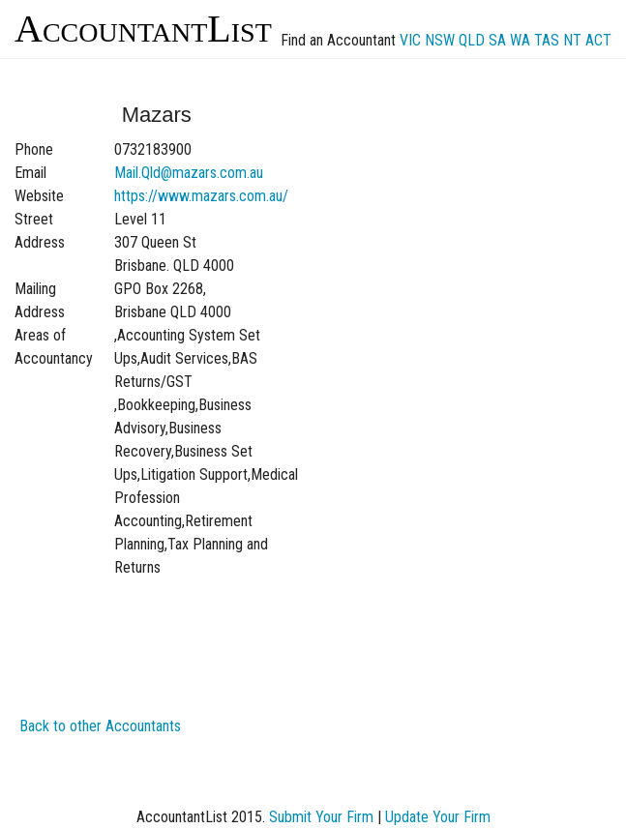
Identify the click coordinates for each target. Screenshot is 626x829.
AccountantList (143, 28)
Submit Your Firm (321, 817)
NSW (440, 40)
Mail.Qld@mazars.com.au (188, 172)
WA (520, 40)
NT (572, 40)
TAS (546, 40)
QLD (472, 40)
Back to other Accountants (100, 726)
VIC (410, 40)
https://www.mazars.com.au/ (201, 196)
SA (497, 40)
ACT (598, 40)
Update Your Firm (438, 817)
